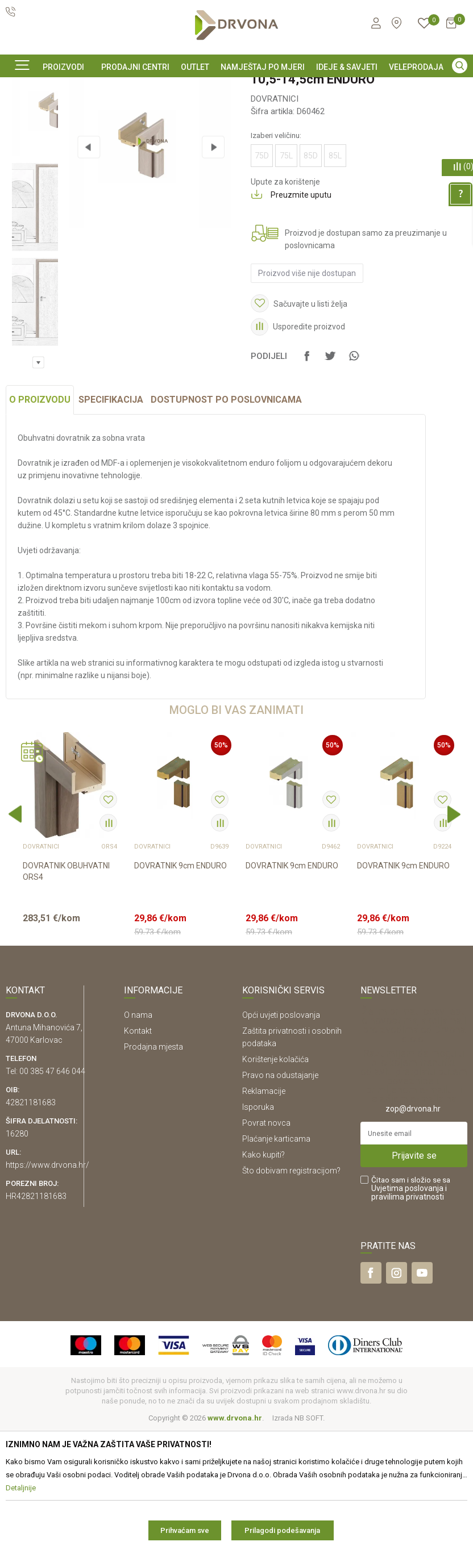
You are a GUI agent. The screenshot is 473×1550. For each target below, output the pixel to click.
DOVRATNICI (156, 112)
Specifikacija (110, 519)
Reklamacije (263, 1210)
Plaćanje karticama (276, 1258)
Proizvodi (21, 112)
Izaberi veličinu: (275, 229)
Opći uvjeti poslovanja (281, 1134)
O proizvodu (39, 519)
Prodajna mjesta (153, 1166)
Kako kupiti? (263, 1274)
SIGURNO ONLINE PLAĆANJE (235, 87)
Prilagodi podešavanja (282, 1530)
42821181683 (31, 1222)
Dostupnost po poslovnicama (226, 519)
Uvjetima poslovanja (407, 1308)
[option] (236, 87)
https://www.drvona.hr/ (47, 1284)
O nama (138, 1134)
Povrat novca (266, 1242)
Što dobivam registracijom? (291, 1290)
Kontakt (138, 1150)
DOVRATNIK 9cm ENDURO (180, 985)
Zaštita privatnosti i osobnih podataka (292, 1157)
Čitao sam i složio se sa (410, 1308)
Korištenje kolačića (275, 1179)
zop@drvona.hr (413, 1228)
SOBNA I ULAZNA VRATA (86, 112)
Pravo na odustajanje (280, 1195)
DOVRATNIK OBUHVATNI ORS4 (66, 991)
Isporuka (258, 1226)
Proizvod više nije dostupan (306, 367)
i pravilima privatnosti (409, 1312)
